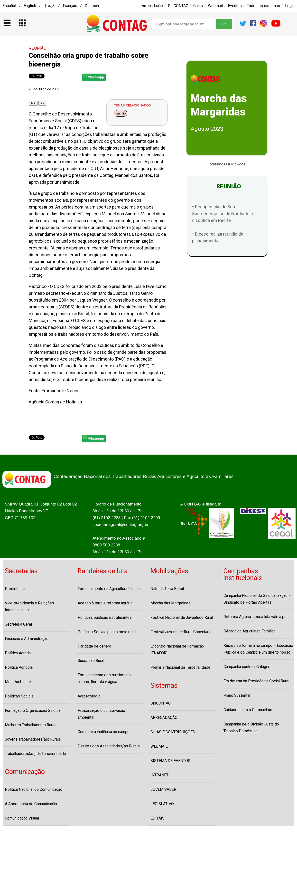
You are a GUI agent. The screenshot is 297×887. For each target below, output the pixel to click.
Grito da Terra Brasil (167, 588)
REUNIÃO (37, 48)
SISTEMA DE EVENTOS (170, 760)
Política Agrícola (19, 667)
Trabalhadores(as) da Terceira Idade (35, 753)
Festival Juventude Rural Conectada (180, 631)
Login (290, 5)
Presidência (15, 588)
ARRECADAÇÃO (163, 717)
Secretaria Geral (18, 624)
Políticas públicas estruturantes (105, 617)
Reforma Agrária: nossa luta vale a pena (256, 616)
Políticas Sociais (19, 696)
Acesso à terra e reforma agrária (105, 603)
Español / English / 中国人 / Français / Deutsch (50, 5)
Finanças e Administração (26, 638)
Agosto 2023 (207, 128)
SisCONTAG (178, 5)
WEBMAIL (159, 746)
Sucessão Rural (91, 660)
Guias (198, 5)
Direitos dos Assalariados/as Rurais (109, 746)
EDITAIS (157, 818)
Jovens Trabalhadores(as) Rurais (33, 739)
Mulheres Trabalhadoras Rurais (31, 725)
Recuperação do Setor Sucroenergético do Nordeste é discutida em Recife (222, 213)
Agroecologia (89, 696)
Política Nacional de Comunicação (33, 789)
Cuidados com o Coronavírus (247, 709)
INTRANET (159, 775)
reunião (120, 113)
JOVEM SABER (163, 789)
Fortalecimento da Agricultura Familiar (110, 588)
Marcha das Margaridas (170, 603)
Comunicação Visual (22, 818)
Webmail (215, 5)
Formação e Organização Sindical (33, 710)
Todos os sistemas (263, 5)
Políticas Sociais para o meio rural (107, 631)
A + (33, 103)
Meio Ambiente (18, 681)
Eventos (235, 5)
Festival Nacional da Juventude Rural (181, 617)
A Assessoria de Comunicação (31, 803)
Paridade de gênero (94, 646)
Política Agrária (18, 653)
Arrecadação (152, 5)
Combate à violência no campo (104, 731)
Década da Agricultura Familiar (249, 631)
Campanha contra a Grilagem (247, 666)
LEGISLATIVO (162, 803)
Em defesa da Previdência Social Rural (256, 681)
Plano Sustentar (237, 695)
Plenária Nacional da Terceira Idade (180, 667)
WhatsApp (93, 76)
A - (42, 103)
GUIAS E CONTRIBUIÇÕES (172, 732)
